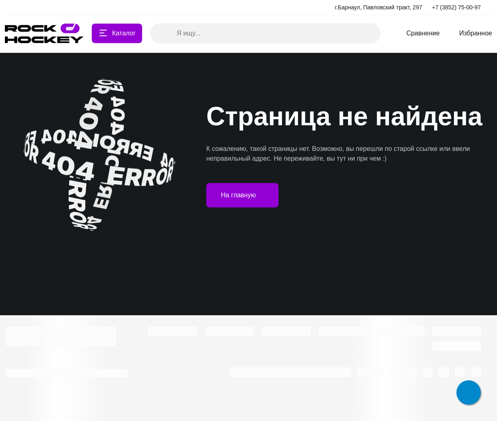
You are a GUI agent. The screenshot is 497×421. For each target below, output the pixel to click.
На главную (242, 195)
